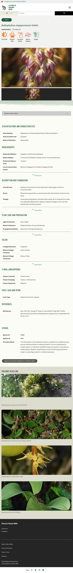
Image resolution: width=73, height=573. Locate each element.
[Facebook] (32, 570)
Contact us (4, 528)
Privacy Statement (6, 548)
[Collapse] (36, 175)
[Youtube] (43, 570)
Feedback (4, 531)
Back (7, 20)
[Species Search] (64, 13)
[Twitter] (35, 570)
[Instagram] (39, 570)
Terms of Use (5, 552)
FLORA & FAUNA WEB (12, 7)
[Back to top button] (70, 519)
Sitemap (3, 556)
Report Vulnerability (7, 544)
